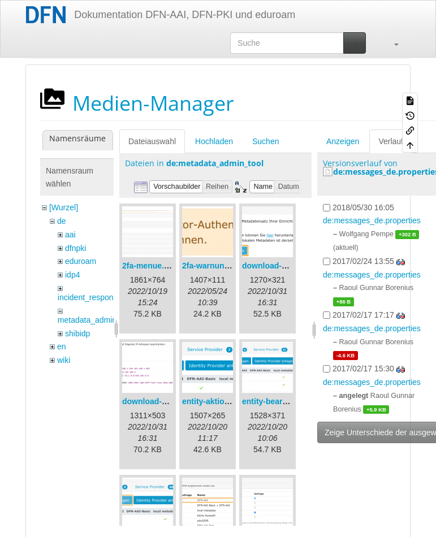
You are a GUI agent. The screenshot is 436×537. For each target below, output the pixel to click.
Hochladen (214, 141)
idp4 (72, 274)
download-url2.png (157, 401)
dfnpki (75, 248)
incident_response (90, 297)
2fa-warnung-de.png (220, 265)
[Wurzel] (63, 207)
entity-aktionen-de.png (224, 401)
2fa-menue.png (150, 265)
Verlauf (390, 141)
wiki (63, 360)
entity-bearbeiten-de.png (288, 401)
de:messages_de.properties (372, 220)
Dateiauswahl (152, 141)
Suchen (265, 141)
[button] (390, 43)
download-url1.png (277, 265)
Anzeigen (342, 141)
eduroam (80, 261)
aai (70, 234)
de (61, 221)
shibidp (77, 333)
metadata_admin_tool (96, 319)
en (61, 346)
